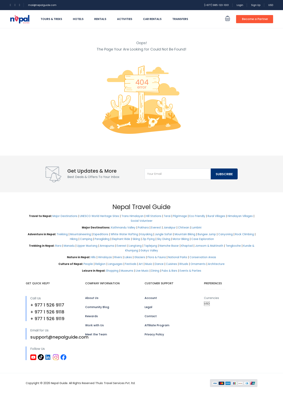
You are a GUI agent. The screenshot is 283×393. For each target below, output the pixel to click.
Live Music (142, 271)
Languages (115, 264)
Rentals (100, 19)
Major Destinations (64, 216)
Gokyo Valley (149, 250)
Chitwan (183, 227)
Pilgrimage (180, 216)
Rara (58, 246)
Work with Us (94, 325)
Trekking (62, 234)
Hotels (78, 19)
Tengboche (233, 246)
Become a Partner (255, 19)
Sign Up (255, 5)
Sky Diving (163, 239)
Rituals (183, 264)
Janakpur (169, 227)
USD (270, 5)
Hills (93, 257)
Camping (86, 239)
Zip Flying (148, 239)
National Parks (177, 257)
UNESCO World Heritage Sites (99, 216)
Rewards (91, 316)
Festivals (130, 264)
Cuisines (171, 264)
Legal (148, 307)
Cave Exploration (202, 239)
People (88, 264)
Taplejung (150, 246)
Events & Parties (190, 271)
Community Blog (97, 307)
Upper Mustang (87, 246)
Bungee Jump (207, 234)
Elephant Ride (121, 239)
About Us (91, 298)
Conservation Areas (203, 257)
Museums (127, 271)
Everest (156, 227)
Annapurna (107, 246)
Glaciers (139, 257)
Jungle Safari (163, 234)
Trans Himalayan (132, 216)
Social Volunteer (141, 221)
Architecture (216, 264)
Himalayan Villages (240, 216)
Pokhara (143, 227)
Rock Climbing (244, 234)
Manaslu (69, 246)
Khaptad (187, 246)
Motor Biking (181, 239)
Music (148, 264)
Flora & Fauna (157, 257)
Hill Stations (153, 216)
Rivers (118, 257)
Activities (124, 19)
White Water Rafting (124, 234)
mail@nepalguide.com (42, 5)
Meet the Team (96, 334)
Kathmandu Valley (123, 227)
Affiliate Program (157, 325)
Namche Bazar (169, 246)
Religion (100, 264)
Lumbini (196, 227)
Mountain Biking (185, 234)
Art (141, 264)
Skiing (136, 239)
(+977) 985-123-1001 (216, 5)
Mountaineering (80, 234)
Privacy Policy (154, 334)
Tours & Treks (51, 19)
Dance (159, 264)
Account (151, 298)
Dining (155, 271)
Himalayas (105, 257)
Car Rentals (152, 19)
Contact (151, 316)
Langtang (135, 246)
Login (240, 5)
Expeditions (100, 234)
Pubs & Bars (169, 271)
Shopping (112, 271)
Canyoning (225, 234)
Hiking (74, 239)
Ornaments (198, 264)
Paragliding (102, 239)
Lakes (128, 257)
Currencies (211, 298)
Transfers (180, 19)
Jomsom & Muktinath (209, 246)
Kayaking (146, 234)
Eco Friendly (197, 216)
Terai (167, 216)
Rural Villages (216, 216)
